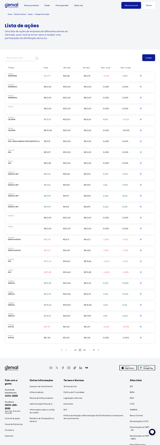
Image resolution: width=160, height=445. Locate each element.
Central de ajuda (12, 376)
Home (10, 14)
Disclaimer (68, 361)
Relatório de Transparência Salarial (42, 377)
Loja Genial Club (137, 408)
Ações (30, 14)
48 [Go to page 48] (85, 307)
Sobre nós (78, 5)
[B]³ (131, 344)
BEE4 (132, 350)
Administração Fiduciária (41, 361)
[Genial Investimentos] (11, 5)
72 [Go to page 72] (94, 307)
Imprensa (9, 393)
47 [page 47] (80, 307)
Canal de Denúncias (14, 382)
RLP (65, 367)
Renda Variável (20, 14)
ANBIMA (133, 367)
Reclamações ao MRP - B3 (139, 386)
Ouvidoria (9, 387)
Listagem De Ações (41, 14)
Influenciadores (37, 350)
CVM (132, 361)
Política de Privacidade (74, 350)
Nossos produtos (31, 5)
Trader (47, 5)
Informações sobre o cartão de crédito (42, 368)
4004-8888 (11, 353)
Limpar (148, 57)
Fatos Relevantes (137, 402)
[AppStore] (128, 325)
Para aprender (62, 5)
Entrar (149, 5)
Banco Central (136, 373)
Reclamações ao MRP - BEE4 (139, 394)
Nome (11, 68)
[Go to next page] (98, 307)
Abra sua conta (131, 5)
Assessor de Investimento (41, 344)
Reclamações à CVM (139, 379)
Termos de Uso (70, 344)
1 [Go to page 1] (66, 307)
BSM (132, 355)
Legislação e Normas (73, 355)
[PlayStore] (146, 325)
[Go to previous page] (62, 307)
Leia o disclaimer (11, 430)
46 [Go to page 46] (75, 307)
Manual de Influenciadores (41, 355)
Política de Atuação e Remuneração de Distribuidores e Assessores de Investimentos (93, 374)
